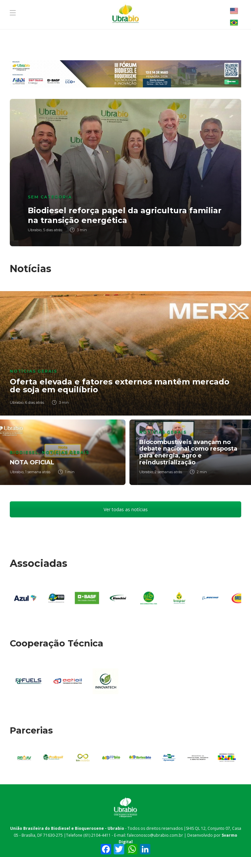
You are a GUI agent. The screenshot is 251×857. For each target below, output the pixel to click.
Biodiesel (24, 452)
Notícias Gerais (33, 371)
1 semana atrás (37, 472)
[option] (125, 172)
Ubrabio (35, 230)
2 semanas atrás (168, 472)
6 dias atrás (34, 402)
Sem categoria (50, 197)
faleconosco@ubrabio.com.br (155, 835)
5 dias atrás (52, 230)
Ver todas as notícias (126, 509)
